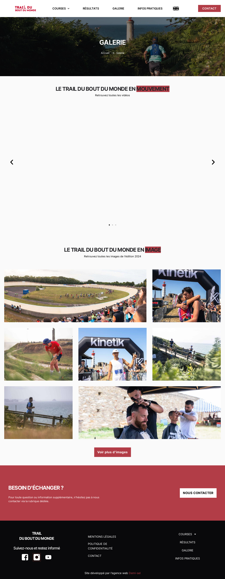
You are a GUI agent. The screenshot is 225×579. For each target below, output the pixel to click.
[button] (11, 162)
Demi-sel (135, 573)
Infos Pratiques (149, 8)
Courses (60, 8)
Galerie (118, 8)
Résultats (91, 8)
